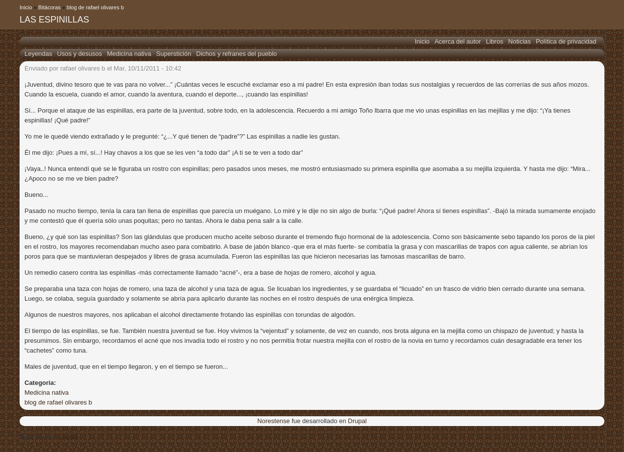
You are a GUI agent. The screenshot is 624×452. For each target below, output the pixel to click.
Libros (494, 41)
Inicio (26, 7)
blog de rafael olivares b (95, 7)
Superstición (174, 53)
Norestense (273, 421)
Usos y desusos (79, 53)
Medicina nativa (129, 53)
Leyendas (38, 53)
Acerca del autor (457, 41)
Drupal (357, 421)
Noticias (519, 41)
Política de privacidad (566, 41)
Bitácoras (49, 7)
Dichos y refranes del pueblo (236, 53)
